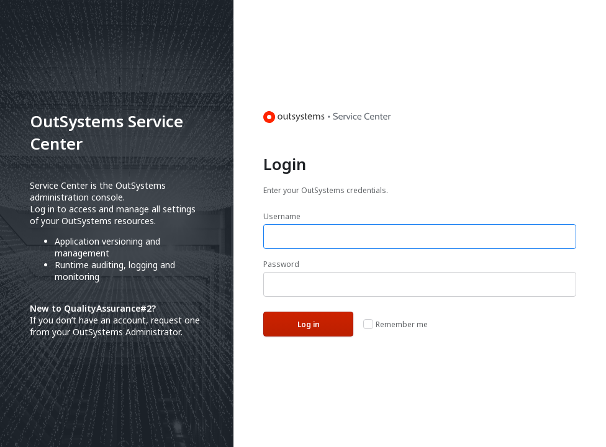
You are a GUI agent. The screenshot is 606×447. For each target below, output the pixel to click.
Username (282, 216)
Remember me (402, 324)
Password (281, 264)
